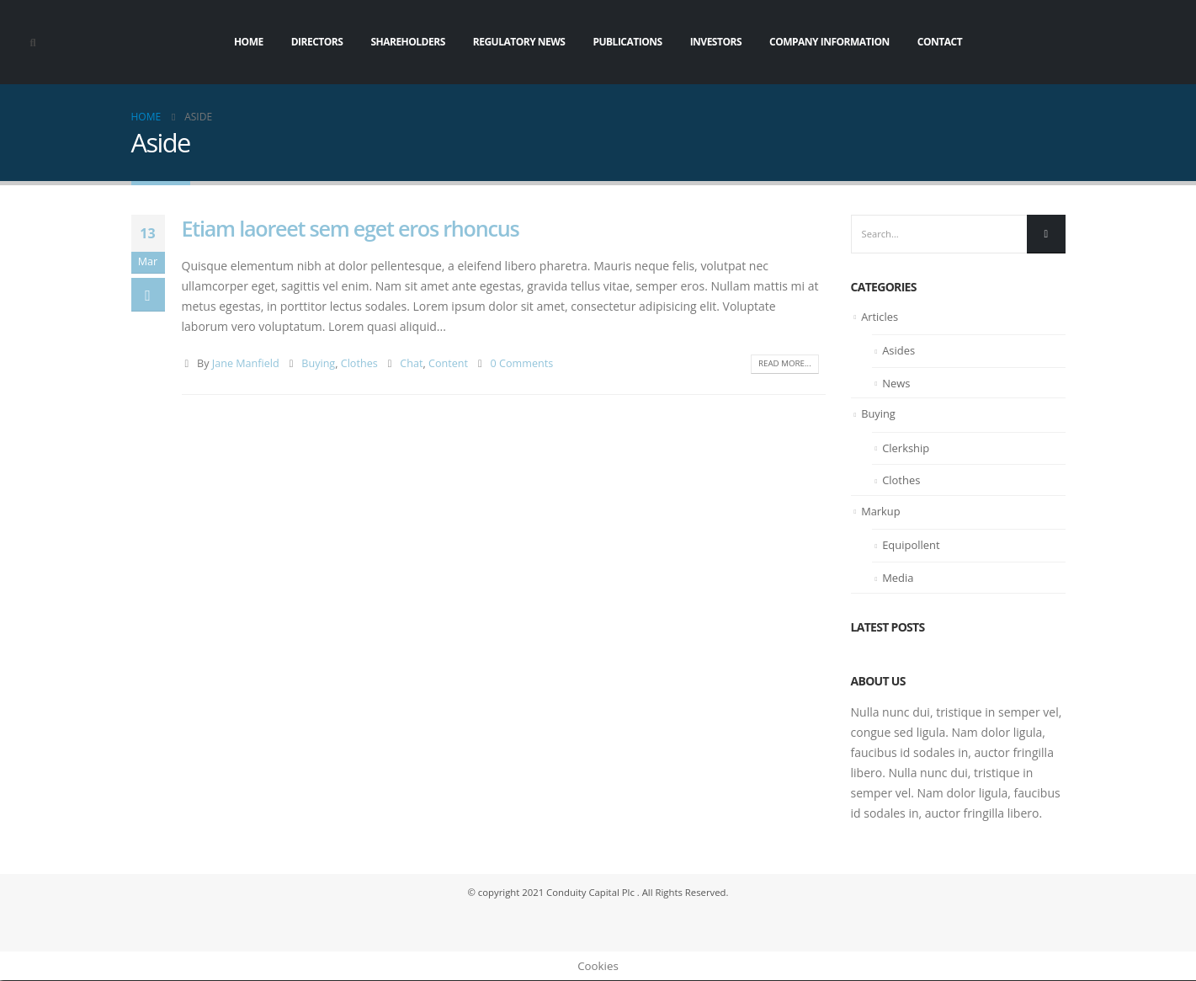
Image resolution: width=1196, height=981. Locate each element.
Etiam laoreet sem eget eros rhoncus (350, 228)
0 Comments (522, 363)
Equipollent (911, 546)
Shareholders (407, 42)
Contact (939, 42)
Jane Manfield (245, 363)
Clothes (359, 363)
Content (448, 363)
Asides (898, 352)
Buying (318, 363)
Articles (879, 317)
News (896, 384)
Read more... (784, 364)
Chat (411, 363)
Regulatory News (519, 42)
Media (897, 578)
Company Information (829, 42)
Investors (716, 42)
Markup (881, 512)
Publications (627, 42)
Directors (317, 42)
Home (248, 42)
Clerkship (905, 448)
